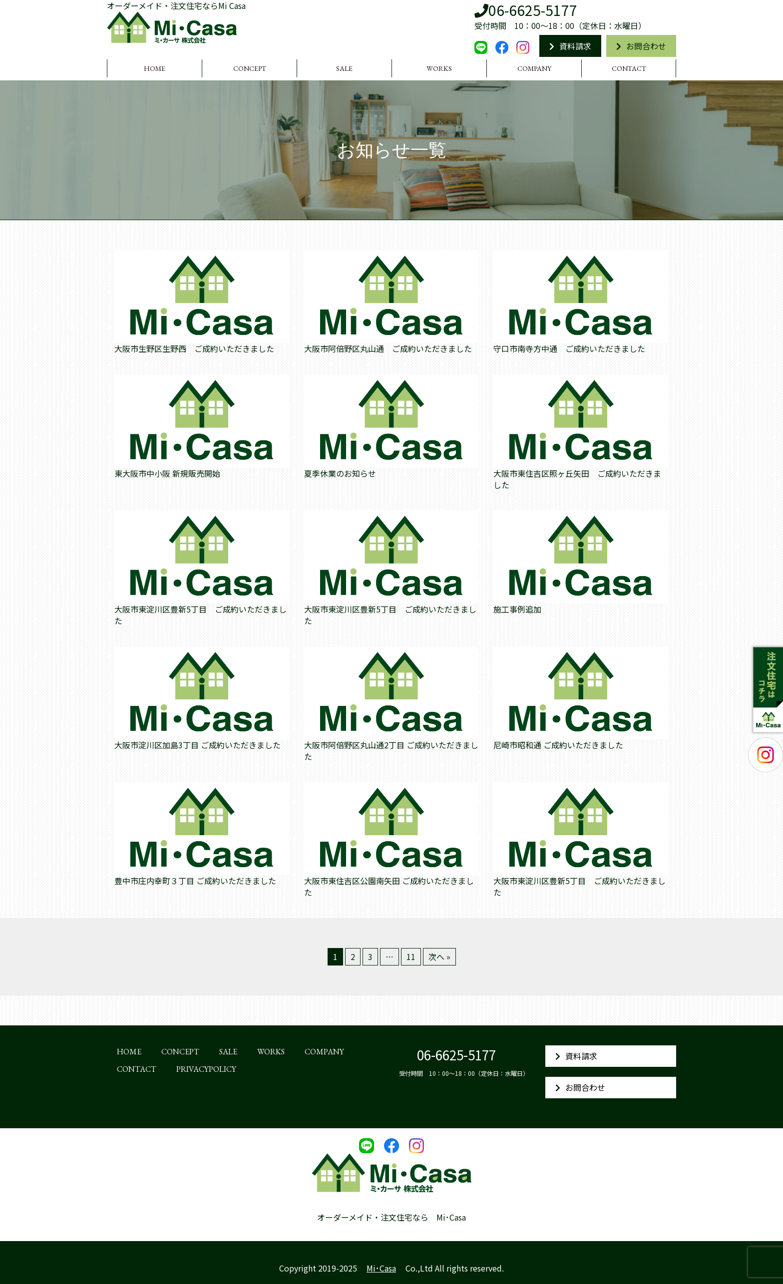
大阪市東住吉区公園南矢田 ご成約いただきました (389, 886)
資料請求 (570, 46)
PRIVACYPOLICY (206, 1069)
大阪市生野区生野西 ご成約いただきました (194, 348)
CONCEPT (249, 68)
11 (410, 957)
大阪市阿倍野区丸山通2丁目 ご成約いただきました (391, 750)
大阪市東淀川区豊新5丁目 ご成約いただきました (200, 615)
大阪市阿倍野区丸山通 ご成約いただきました (388, 348)
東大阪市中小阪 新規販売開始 (167, 473)
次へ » (439, 957)
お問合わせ (641, 46)
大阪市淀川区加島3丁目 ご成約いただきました (197, 745)
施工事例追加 (517, 609)
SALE (344, 68)
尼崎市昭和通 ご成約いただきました (558, 745)
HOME (154, 68)
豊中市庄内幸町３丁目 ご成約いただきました (195, 881)
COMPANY (534, 68)
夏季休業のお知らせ (340, 473)
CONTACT (629, 68)
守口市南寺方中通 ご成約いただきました (569, 348)
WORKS (439, 68)
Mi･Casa (381, 1268)
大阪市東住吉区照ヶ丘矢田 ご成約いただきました (577, 479)
